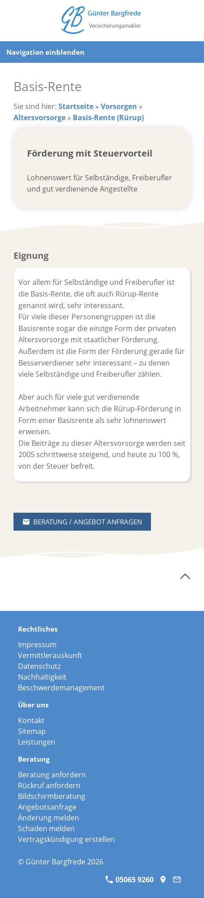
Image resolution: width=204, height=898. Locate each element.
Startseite (75, 106)
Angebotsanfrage (47, 807)
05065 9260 (129, 880)
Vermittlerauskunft (50, 655)
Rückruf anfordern (49, 785)
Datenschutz (39, 666)
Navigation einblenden (45, 52)
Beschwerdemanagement (61, 688)
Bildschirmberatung (51, 796)
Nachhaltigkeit (42, 677)
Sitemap (32, 731)
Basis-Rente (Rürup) (108, 117)
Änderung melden (48, 818)
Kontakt (31, 720)
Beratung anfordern (52, 775)
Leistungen (36, 742)
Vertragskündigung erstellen (66, 839)
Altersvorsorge (39, 117)
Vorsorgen (119, 106)
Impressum (37, 645)
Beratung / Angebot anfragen (82, 521)
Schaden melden (46, 828)
